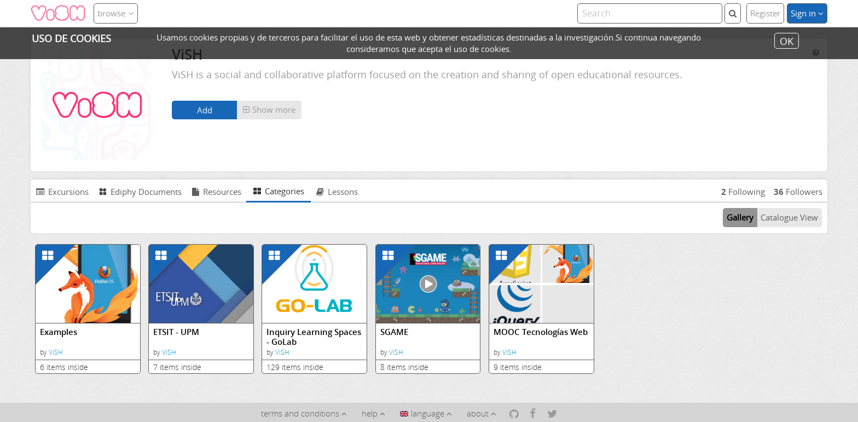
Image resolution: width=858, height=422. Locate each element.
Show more (269, 109)
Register (765, 13)
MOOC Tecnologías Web (541, 332)
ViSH (56, 352)
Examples (58, 332)
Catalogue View (789, 217)
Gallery (740, 217)
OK (786, 40)
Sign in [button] (807, 13)
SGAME (394, 332)
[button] (269, 110)
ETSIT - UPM (176, 332)
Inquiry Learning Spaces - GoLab (313, 337)
